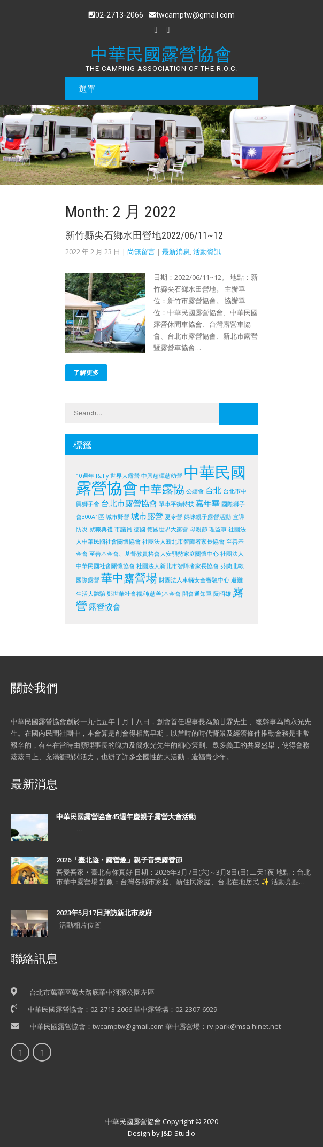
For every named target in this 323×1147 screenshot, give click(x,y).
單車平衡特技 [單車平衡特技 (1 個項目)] (176, 504)
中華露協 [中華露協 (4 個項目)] (162, 489)
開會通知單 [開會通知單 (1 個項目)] (197, 594)
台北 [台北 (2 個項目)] (213, 490)
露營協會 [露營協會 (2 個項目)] (105, 606)
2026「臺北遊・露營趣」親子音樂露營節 (119, 860)
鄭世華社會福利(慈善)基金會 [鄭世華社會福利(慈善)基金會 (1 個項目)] (144, 594)
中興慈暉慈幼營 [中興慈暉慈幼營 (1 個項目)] (161, 476)
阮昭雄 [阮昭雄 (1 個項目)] (222, 594)
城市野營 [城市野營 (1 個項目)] (117, 517)
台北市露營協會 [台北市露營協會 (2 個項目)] (129, 503)
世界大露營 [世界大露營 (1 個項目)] (125, 476)
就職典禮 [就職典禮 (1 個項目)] (101, 529)
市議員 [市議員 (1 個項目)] (123, 529)
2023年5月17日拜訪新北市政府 (104, 912)
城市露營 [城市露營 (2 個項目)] (147, 515)
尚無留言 (141, 251)
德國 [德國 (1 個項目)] (139, 529)
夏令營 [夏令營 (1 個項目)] (173, 517)
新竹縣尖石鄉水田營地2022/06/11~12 (144, 235)
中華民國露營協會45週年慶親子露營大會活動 (126, 816)
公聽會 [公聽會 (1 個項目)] (195, 491)
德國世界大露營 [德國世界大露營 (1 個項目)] (167, 529)
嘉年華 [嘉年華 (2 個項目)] (208, 503)
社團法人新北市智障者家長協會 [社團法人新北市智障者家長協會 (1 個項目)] (183, 541)
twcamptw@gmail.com (192, 15)
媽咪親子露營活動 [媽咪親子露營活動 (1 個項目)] (207, 517)
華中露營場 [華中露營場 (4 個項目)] (129, 577)
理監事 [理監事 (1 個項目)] (218, 529)
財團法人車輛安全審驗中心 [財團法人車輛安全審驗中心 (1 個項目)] (194, 580)
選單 (87, 89)
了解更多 (86, 372)
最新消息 (176, 251)
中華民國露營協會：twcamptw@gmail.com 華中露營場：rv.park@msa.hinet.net (155, 1026)
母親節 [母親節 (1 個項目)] (198, 529)
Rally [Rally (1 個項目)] (102, 476)
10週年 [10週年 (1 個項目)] (85, 476)
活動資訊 (207, 251)
